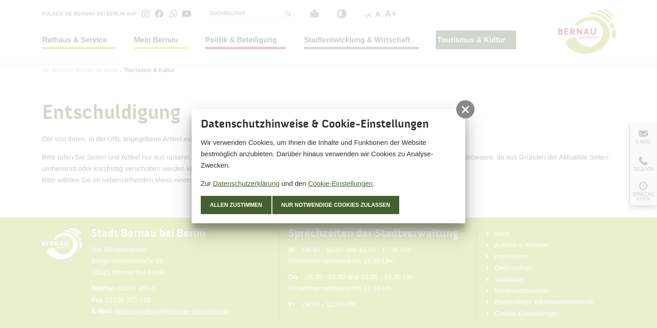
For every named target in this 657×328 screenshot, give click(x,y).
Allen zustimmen (236, 205)
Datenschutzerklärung (246, 183)
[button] (465, 109)
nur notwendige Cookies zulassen (336, 205)
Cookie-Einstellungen (340, 183)
